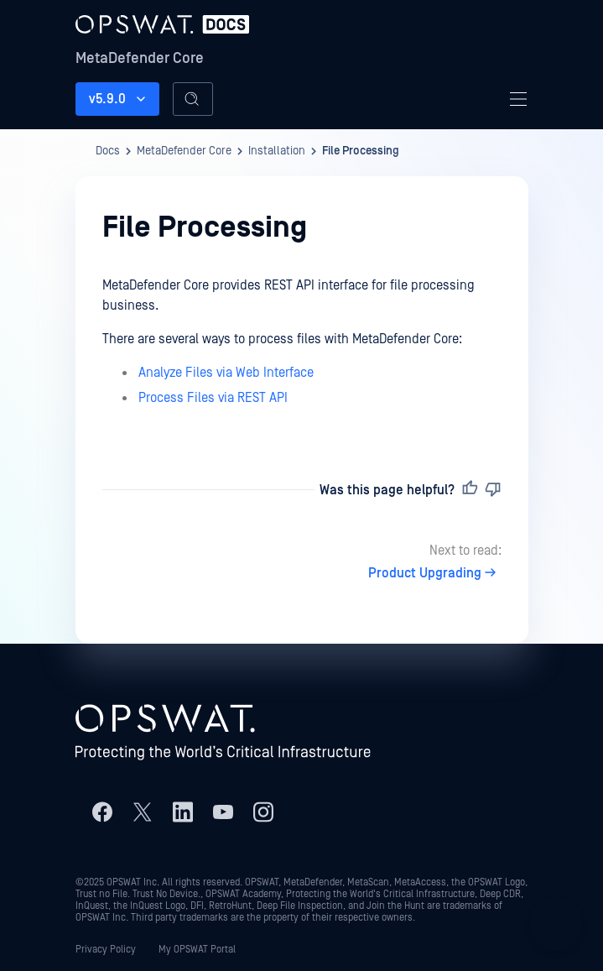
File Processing (360, 151)
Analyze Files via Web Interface (226, 372)
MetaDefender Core (139, 58)
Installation (276, 151)
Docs (108, 151)
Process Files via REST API (213, 397)
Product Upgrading (435, 573)
